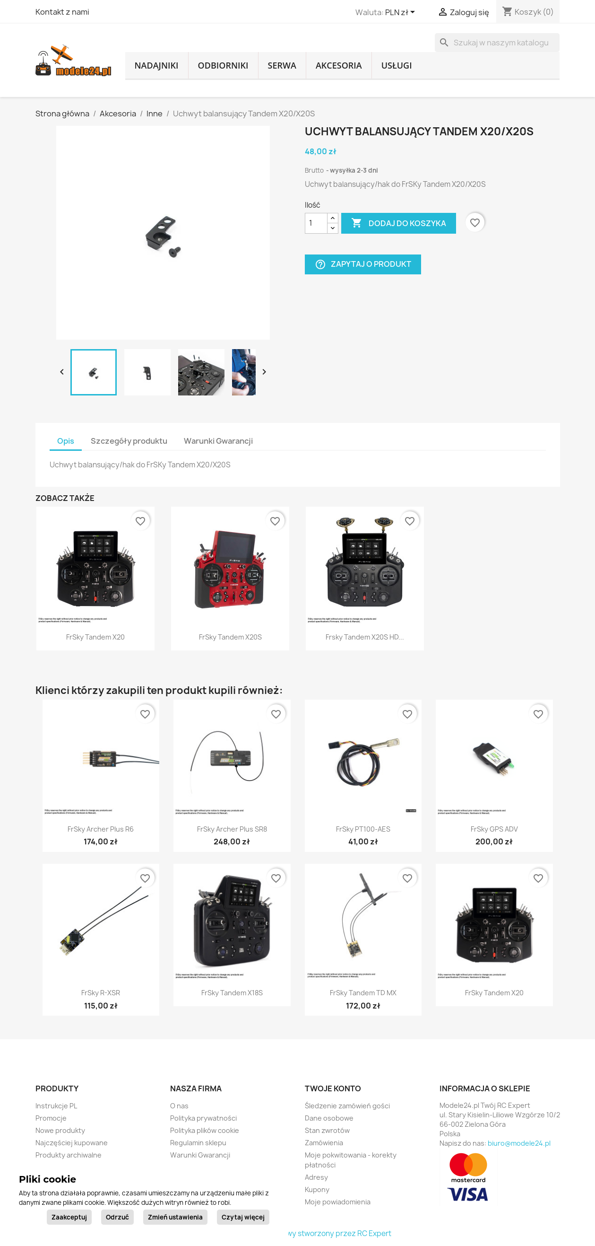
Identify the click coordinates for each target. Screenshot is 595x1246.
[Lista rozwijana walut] (401, 12)
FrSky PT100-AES (363, 829)
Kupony (317, 1189)
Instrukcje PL (56, 1105)
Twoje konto (333, 1088)
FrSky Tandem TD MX (363, 992)
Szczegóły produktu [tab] (129, 441)
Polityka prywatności (203, 1118)
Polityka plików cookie (204, 1130)
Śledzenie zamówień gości (347, 1105)
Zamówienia (324, 1142)
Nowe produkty (60, 1130)
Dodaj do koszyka (398, 223)
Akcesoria (339, 65)
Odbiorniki (223, 65)
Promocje (51, 1118)
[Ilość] (316, 223)
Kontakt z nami (62, 12)
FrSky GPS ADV (494, 829)
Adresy (316, 1177)
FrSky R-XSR (100, 992)
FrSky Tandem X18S (232, 992)
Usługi (396, 65)
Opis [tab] (65, 441)
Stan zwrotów (327, 1130)
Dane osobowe (329, 1118)
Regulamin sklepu (198, 1142)
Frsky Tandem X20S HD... (365, 636)
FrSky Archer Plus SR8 (232, 829)
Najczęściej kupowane (71, 1142)
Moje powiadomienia (338, 1201)
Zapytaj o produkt (363, 264)
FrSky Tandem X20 (95, 636)
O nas (179, 1105)
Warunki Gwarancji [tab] (218, 441)
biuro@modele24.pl (519, 1143)
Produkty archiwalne (68, 1154)
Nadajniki (157, 65)
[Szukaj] (497, 42)
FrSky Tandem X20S (230, 636)
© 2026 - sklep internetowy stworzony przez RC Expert (297, 1233)
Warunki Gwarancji (200, 1154)
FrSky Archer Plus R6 (101, 829)
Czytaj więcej (243, 1217)
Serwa (282, 65)
